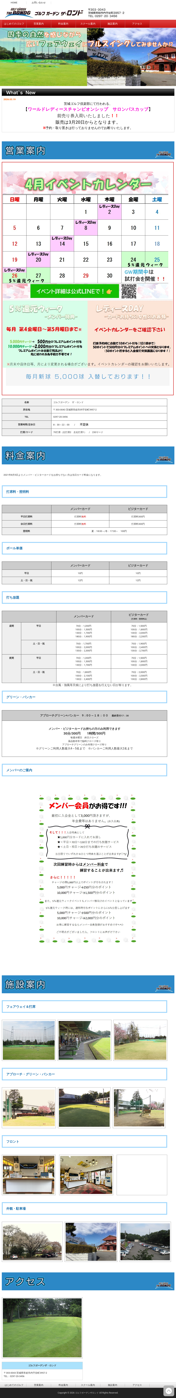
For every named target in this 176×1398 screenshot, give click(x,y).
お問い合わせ (39, 2)
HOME (14, 2)
